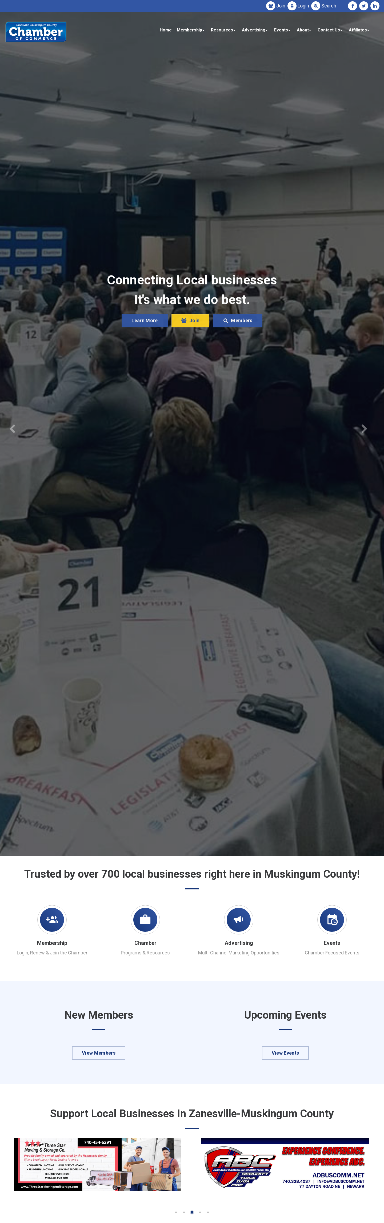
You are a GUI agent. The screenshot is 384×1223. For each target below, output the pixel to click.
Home (166, 30)
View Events (285, 1053)
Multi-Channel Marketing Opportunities (238, 952)
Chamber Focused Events (332, 952)
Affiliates (358, 30)
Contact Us (329, 30)
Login (303, 6)
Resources (222, 30)
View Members (98, 1053)
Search (328, 6)
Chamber (145, 943)
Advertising (253, 30)
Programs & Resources (145, 952)
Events (281, 30)
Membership (189, 30)
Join (280, 6)
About (303, 30)
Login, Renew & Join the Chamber (52, 952)
